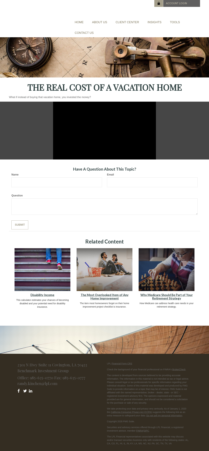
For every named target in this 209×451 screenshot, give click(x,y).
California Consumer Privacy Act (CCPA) (131, 405)
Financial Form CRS (122, 357)
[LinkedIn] (31, 383)
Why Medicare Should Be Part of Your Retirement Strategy (166, 289)
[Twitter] (25, 383)
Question (17, 188)
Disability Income (42, 288)
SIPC (146, 424)
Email (110, 168)
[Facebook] (19, 383)
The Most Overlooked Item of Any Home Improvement (105, 289)
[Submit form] (19, 218)
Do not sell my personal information (164, 409)
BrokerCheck (178, 362)
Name (15, 168)
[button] (106, 20)
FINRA (139, 424)
